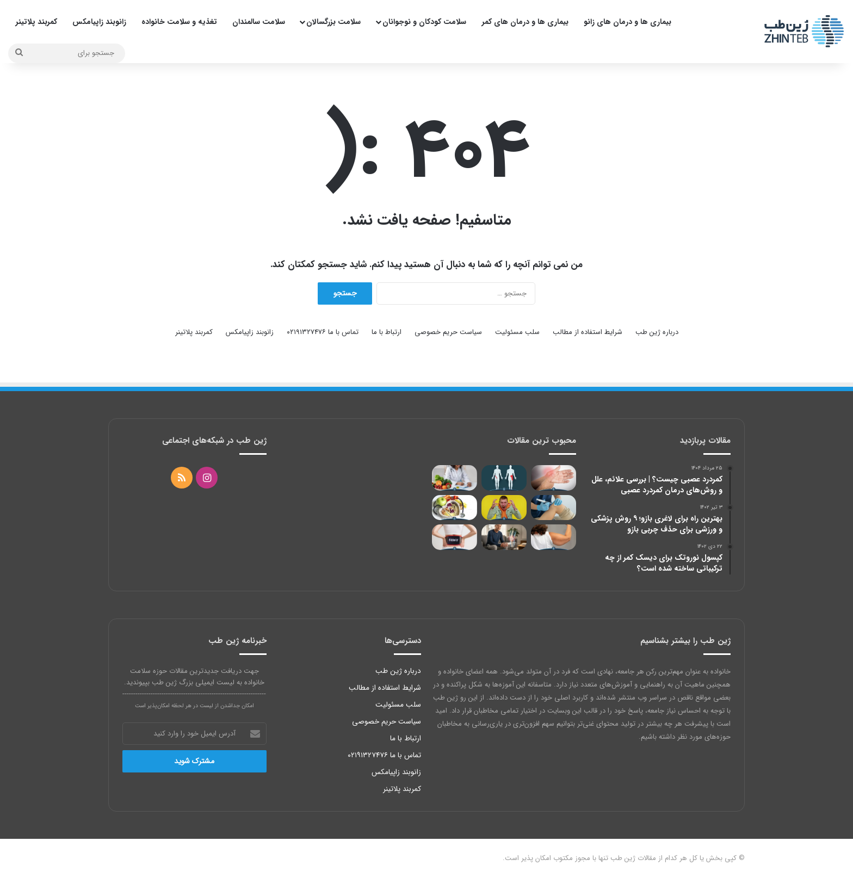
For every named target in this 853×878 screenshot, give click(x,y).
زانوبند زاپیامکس (99, 22)
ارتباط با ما (386, 332)
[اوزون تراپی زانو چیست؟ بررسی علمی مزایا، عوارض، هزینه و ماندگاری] (553, 508)
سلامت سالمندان (258, 22)
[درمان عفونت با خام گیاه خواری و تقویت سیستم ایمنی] (454, 478)
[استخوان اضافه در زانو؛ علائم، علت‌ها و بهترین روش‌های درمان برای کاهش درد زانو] (504, 537)
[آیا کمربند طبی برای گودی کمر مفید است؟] (454, 537)
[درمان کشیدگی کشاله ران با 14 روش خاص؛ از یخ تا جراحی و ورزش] (504, 478)
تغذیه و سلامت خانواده (179, 22)
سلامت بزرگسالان (333, 22)
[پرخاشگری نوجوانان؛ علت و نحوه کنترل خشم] (504, 508)
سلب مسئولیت (517, 332)
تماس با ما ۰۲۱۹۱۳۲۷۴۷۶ (322, 332)
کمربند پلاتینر (36, 22)
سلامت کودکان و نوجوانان (424, 22)
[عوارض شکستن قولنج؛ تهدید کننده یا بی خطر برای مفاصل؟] (553, 478)
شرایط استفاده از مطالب (587, 332)
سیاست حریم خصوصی (448, 332)
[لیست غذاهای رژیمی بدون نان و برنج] (454, 508)
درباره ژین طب (656, 332)
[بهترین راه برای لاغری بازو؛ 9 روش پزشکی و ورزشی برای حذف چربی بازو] (553, 537)
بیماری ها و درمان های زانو (627, 22)
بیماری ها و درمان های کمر (525, 22)
